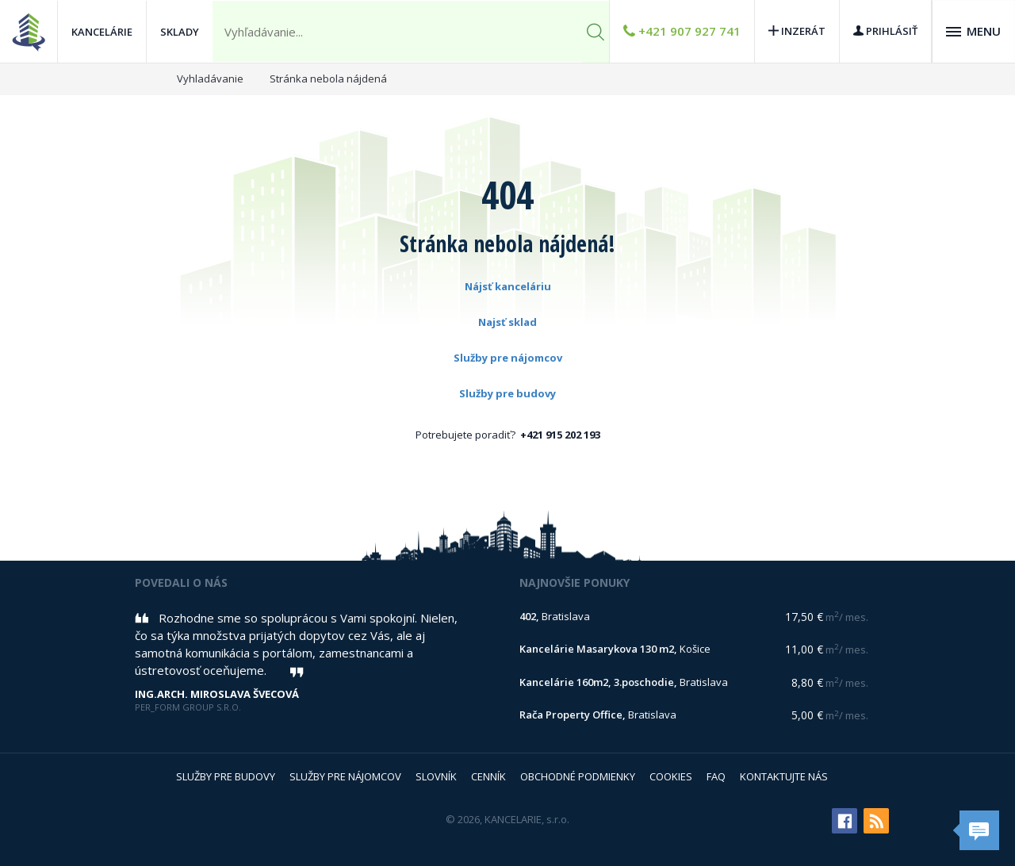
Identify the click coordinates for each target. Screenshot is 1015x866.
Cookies (670, 776)
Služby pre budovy (507, 393)
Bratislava (554, 616)
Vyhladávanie (210, 78)
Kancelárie (101, 32)
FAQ (716, 776)
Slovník (436, 776)
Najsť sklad (507, 322)
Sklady (179, 32)
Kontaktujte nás (784, 776)
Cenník (488, 776)
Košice (614, 649)
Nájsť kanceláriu (508, 286)
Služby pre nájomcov (508, 358)
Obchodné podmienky (577, 776)
